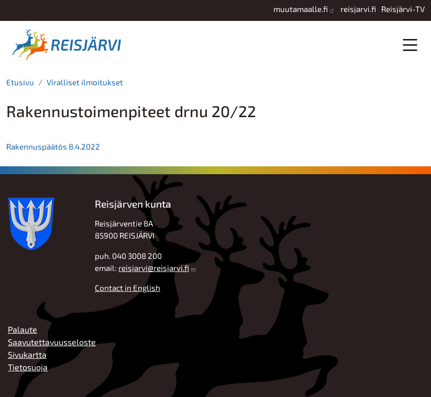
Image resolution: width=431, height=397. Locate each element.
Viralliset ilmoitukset (85, 82)
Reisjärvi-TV (403, 9)
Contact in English (127, 287)
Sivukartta (27, 354)
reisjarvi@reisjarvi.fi (153, 268)
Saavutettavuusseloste (52, 342)
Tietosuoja (28, 367)
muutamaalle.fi (300, 9)
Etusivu (20, 82)
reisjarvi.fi (358, 9)
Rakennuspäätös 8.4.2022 (53, 146)
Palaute (22, 329)
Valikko (410, 45)
